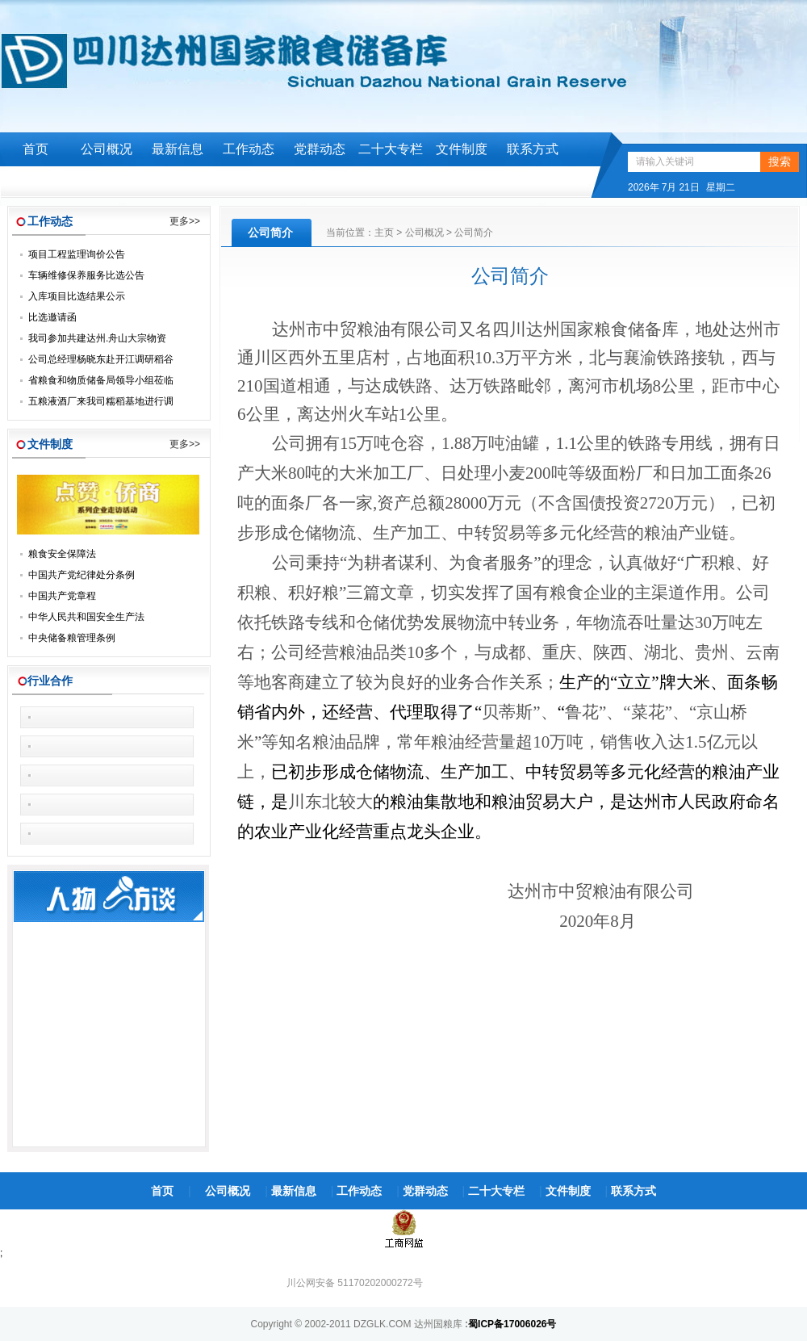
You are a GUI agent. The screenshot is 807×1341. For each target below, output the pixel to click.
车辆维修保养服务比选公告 (86, 275)
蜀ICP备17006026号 (512, 1324)
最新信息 (177, 149)
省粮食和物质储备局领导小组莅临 (101, 380)
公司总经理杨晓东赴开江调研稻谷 (101, 359)
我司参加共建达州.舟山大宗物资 (97, 338)
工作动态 (248, 149)
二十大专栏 (390, 149)
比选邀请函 (52, 317)
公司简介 (473, 232)
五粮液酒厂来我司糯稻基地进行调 (101, 401)
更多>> (184, 221)
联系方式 (532, 149)
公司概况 (106, 149)
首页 (35, 149)
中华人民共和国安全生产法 (86, 616)
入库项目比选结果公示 (76, 296)
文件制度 (461, 149)
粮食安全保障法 (62, 553)
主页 (384, 232)
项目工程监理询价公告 (76, 254)
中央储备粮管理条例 (71, 637)
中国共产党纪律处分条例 (81, 574)
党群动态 (319, 149)
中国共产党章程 (62, 595)
